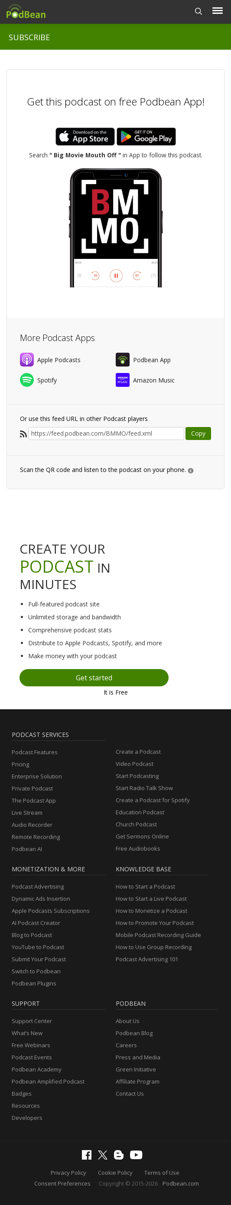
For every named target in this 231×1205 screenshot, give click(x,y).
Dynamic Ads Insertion (41, 898)
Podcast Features (35, 752)
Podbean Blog (134, 1033)
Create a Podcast (138, 752)
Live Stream (27, 812)
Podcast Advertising (38, 886)
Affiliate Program (137, 1081)
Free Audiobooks (138, 848)
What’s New (27, 1033)
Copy (198, 433)
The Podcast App (34, 800)
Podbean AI (27, 849)
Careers (126, 1045)
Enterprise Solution (37, 776)
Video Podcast (134, 764)
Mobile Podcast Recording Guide (158, 935)
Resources (26, 1105)
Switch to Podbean (36, 971)
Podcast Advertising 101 (147, 959)
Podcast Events (32, 1057)
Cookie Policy (115, 1172)
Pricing (20, 764)
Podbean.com (181, 1183)
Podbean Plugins (34, 983)
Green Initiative (136, 1069)
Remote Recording (36, 837)
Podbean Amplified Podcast (48, 1081)
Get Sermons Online (142, 836)
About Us (128, 1021)
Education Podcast (140, 812)
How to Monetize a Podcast (151, 911)
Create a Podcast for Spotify (153, 800)
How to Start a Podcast (145, 886)
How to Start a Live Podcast (151, 898)
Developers (27, 1118)
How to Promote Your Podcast (155, 923)
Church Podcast (136, 824)
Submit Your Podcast (39, 959)
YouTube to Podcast (38, 947)
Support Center (32, 1021)
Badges (22, 1093)
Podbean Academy (37, 1069)
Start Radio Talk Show (144, 788)
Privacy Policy (68, 1172)
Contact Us (130, 1093)
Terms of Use (161, 1172)
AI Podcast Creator (36, 923)
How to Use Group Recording (154, 947)
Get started (94, 677)
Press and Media (138, 1057)
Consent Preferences (62, 1183)
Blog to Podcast (32, 935)
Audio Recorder (32, 825)
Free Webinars (31, 1045)
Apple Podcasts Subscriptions (51, 911)
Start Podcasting (137, 776)
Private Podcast (32, 788)
